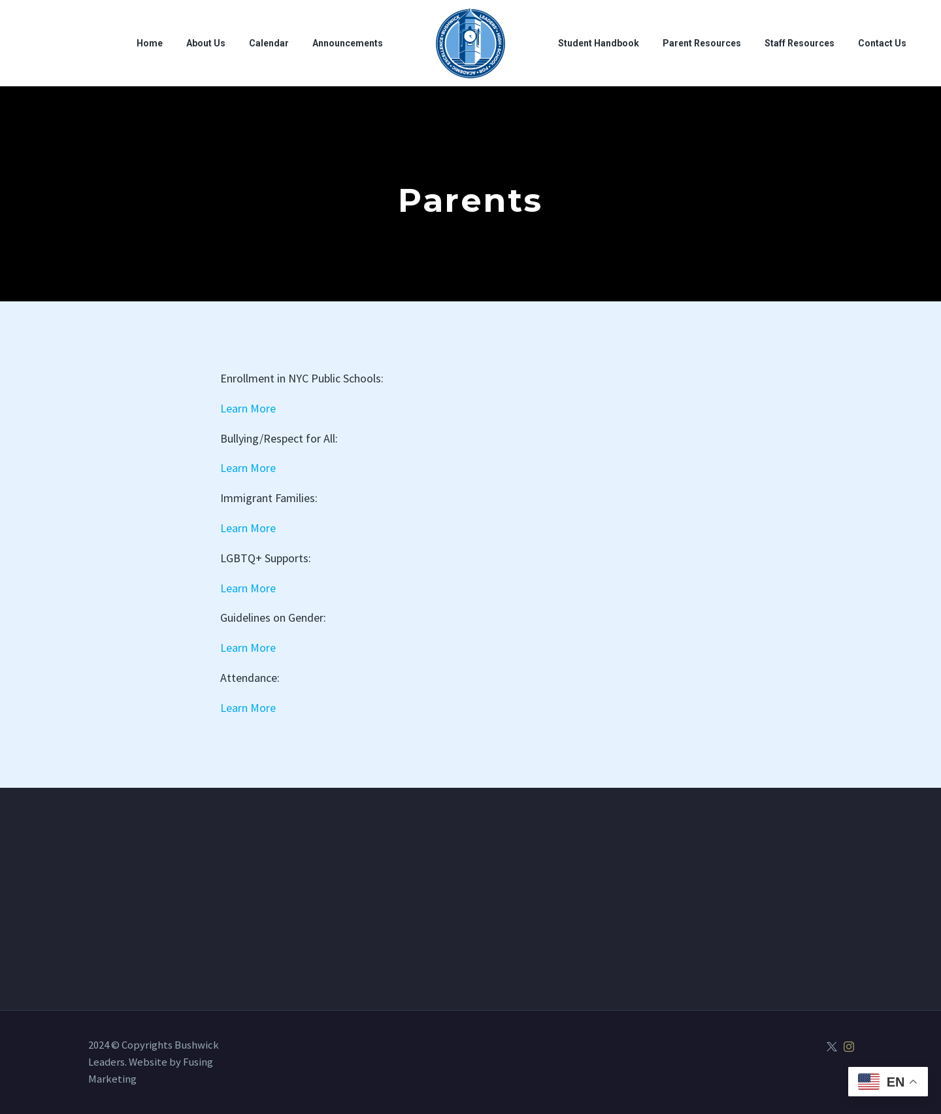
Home (150, 43)
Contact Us (882, 43)
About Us (205, 43)
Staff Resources (799, 43)
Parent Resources (702, 43)
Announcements (347, 43)
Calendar (269, 43)
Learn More (248, 408)
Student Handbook (598, 43)
